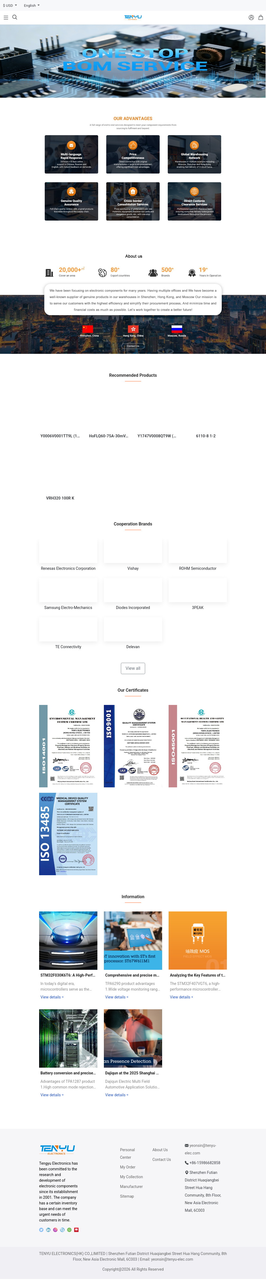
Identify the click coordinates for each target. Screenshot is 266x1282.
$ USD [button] (8, 5)
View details (52, 1000)
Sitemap (127, 1199)
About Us (160, 1153)
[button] (129, 90)
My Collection (131, 1180)
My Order (127, 1170)
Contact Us (161, 1162)
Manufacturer (131, 1189)
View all (132, 671)
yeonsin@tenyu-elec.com (172, 1262)
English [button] (30, 5)
